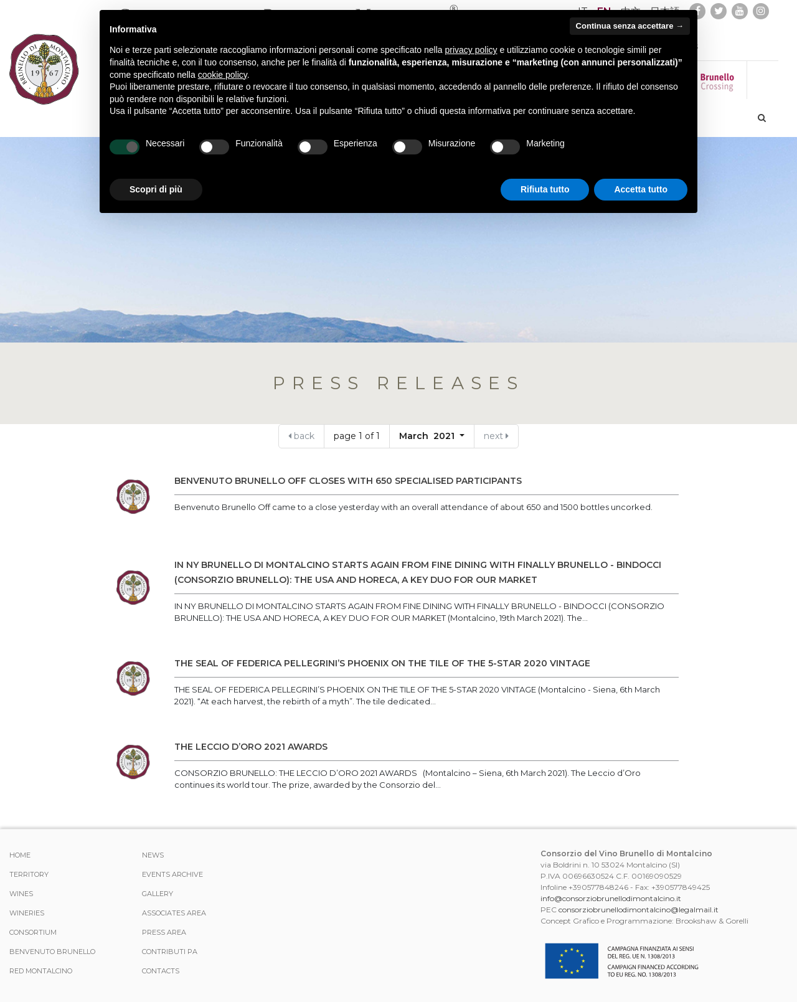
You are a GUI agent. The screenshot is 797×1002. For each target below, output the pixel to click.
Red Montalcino (40, 971)
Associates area (174, 913)
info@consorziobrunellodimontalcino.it (610, 898)
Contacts (160, 971)
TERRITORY (29, 874)
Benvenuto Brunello (52, 951)
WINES (21, 893)
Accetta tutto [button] (640, 189)
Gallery (157, 893)
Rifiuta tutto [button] (545, 189)
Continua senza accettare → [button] (630, 26)
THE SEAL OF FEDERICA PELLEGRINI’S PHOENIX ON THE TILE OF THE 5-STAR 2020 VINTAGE (382, 663)
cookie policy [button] (222, 75)
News (153, 855)
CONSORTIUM (33, 932)
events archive (172, 874)
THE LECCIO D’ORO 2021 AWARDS (251, 746)
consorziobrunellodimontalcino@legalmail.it (639, 909)
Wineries (26, 913)
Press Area (164, 932)
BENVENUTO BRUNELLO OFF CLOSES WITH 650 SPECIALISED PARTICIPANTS (348, 480)
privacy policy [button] (471, 50)
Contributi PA (169, 951)
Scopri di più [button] (156, 189)
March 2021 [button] (428, 436)
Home (20, 855)
